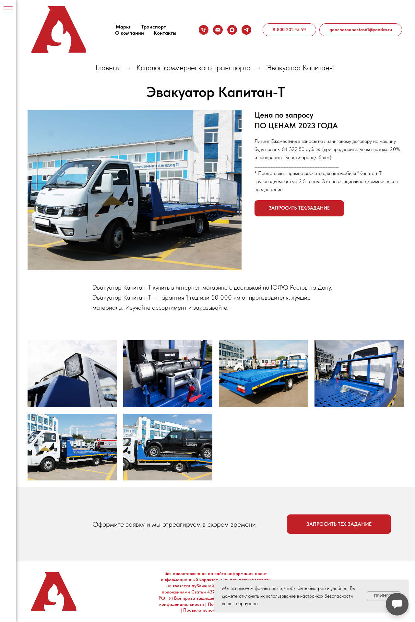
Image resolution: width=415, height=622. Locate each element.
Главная (108, 67)
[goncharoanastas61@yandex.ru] (218, 30)
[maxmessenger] (232, 30)
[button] (299, 208)
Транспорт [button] (153, 27)
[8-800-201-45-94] (203, 30)
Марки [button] (124, 27)
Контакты (165, 33)
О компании (129, 33)
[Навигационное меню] (8, 9)
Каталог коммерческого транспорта (193, 67)
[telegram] (246, 30)
